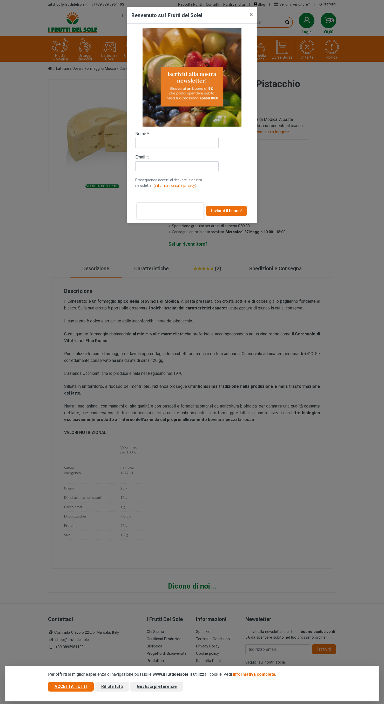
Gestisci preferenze (157, 686)
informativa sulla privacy (175, 185)
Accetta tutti (71, 686)
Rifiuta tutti (112, 686)
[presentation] (170, 211)
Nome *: (142, 133)
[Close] (251, 14)
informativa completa (254, 674)
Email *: (142, 157)
